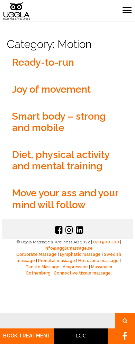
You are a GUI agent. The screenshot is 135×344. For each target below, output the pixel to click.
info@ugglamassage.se (69, 248)
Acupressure (75, 266)
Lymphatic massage (80, 254)
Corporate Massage (36, 254)
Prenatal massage (56, 260)
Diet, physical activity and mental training (60, 160)
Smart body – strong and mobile (59, 122)
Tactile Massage (43, 266)
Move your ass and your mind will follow (65, 199)
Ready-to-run (43, 62)
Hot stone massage (98, 260)
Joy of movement (51, 89)
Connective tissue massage (82, 273)
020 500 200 (106, 242)
